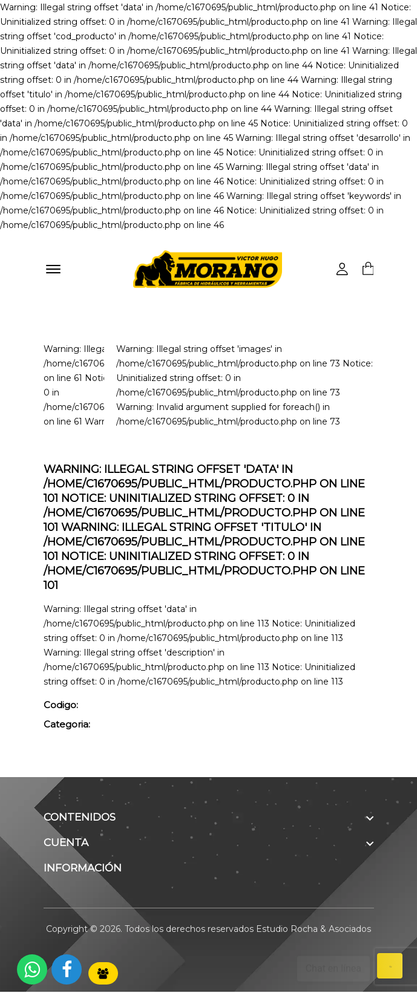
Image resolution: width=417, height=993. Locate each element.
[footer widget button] (209, 818)
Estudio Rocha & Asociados (313, 930)
